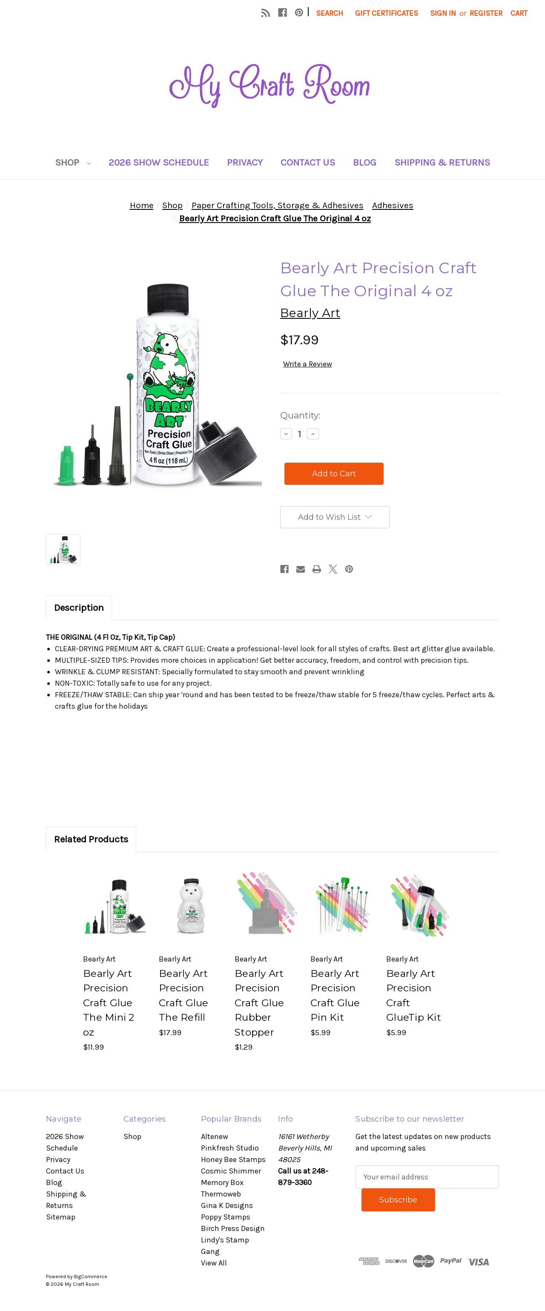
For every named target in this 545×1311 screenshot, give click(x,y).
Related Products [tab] (91, 839)
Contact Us (308, 162)
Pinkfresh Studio (230, 1148)
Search (329, 13)
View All (214, 1263)
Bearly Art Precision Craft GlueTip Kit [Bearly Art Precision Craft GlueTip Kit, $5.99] (413, 996)
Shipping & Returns (442, 162)
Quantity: (300, 415)
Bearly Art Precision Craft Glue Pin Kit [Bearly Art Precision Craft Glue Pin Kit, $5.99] (335, 996)
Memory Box (222, 1182)
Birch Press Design (233, 1228)
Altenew (214, 1136)
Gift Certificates (386, 13)
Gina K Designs (227, 1205)
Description (79, 607)
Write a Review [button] (307, 364)
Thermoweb (221, 1194)
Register (486, 13)
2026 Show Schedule (159, 162)
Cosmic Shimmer (231, 1171)
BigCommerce (90, 1277)
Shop (73, 162)
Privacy (245, 162)
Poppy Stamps (225, 1217)
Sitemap (60, 1217)
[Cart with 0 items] (519, 13)
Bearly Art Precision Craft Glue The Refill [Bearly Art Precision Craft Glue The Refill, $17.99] (184, 996)
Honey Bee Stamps (233, 1159)
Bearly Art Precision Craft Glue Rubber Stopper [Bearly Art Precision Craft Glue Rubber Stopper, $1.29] (259, 1003)
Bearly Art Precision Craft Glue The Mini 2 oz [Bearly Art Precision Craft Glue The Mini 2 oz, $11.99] (109, 1003)
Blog (364, 162)
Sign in (443, 13)
